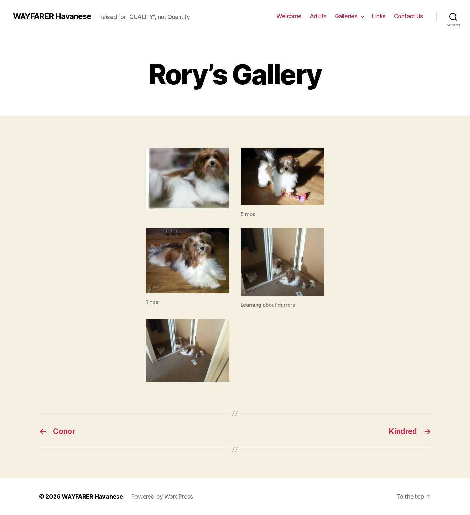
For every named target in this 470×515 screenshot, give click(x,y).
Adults (318, 16)
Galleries (346, 16)
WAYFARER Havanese (52, 16)
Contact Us (408, 16)
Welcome (289, 16)
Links (379, 16)
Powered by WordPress (162, 496)
